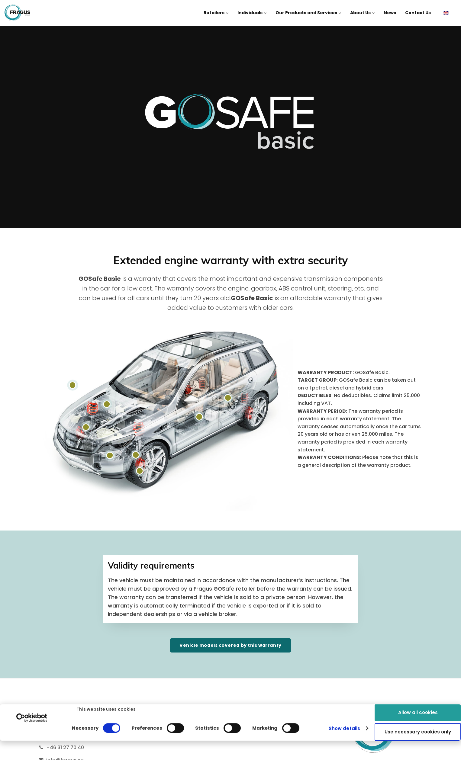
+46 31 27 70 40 (65, 747)
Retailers (216, 13)
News (390, 13)
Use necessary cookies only (418, 714)
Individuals (251, 13)
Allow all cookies (418, 695)
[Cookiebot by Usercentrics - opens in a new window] (31, 700)
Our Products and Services (308, 13)
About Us (362, 13)
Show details (344, 711)
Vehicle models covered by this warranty (230, 645)
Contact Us (418, 13)
